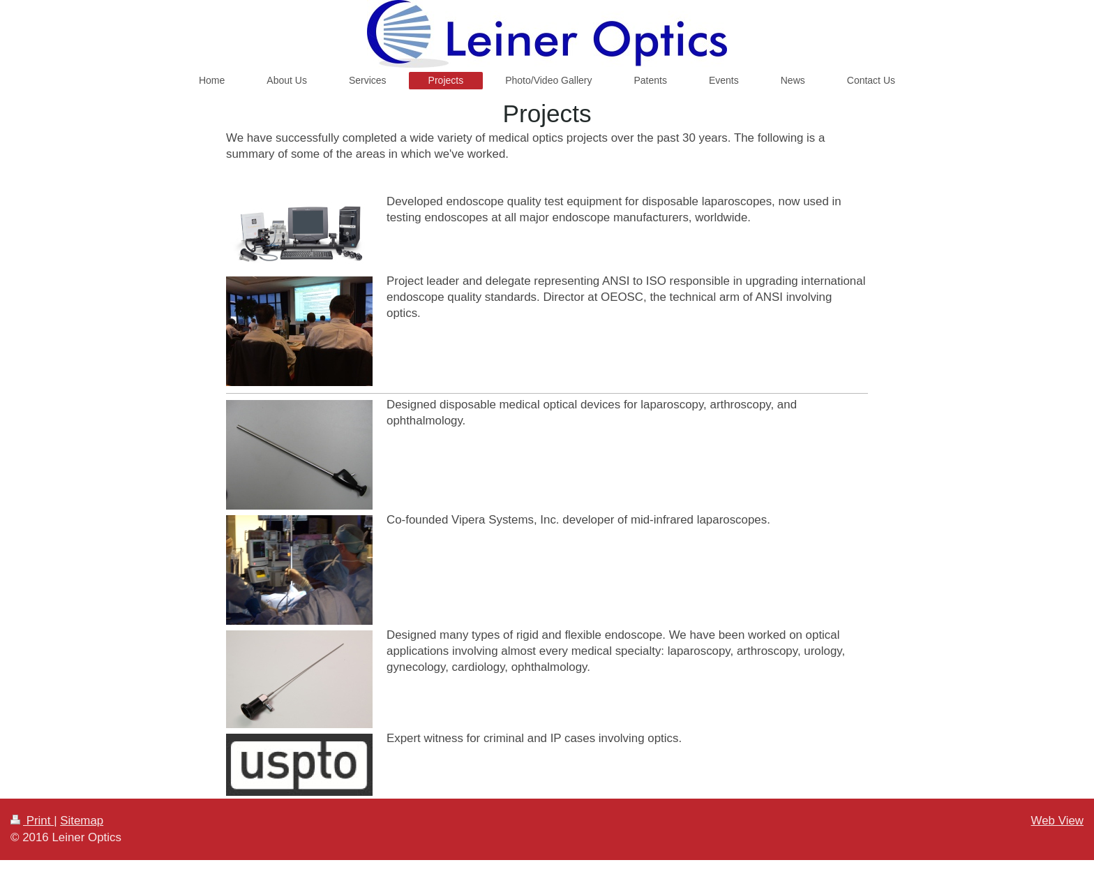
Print (32, 820)
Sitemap (81, 820)
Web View (1057, 820)
